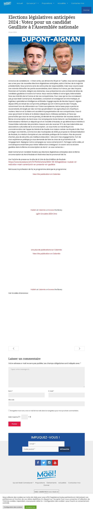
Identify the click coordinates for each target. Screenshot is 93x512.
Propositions (47, 3)
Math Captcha (13, 417)
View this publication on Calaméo (46, 174)
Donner (86, 10)
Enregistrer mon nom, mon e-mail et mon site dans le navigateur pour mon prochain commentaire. (44, 411)
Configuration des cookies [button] (13, 507)
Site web (11, 400)
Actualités (62, 3)
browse (51, 210)
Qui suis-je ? (32, 3)
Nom (10, 391)
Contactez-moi (77, 3)
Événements (52, 483)
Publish (33, 210)
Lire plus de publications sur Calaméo (46, 250)
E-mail (51, 391)
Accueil (20, 3)
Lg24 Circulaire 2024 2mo (46, 214)
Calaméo (42, 210)
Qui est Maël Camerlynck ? (23, 483)
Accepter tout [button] (30, 507)
